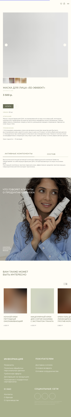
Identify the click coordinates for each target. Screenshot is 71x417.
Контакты (8, 394)
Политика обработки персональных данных (14, 369)
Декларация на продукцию (16, 377)
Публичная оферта (12, 374)
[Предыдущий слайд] (6, 45)
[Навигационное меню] (68, 3)
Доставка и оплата (44, 365)
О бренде (8, 397)
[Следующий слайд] (64, 45)
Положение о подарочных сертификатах (16, 381)
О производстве (11, 400)
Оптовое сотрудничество (47, 371)
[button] (61, 4)
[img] (35, 351)
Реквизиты (9, 365)
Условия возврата (44, 368)
